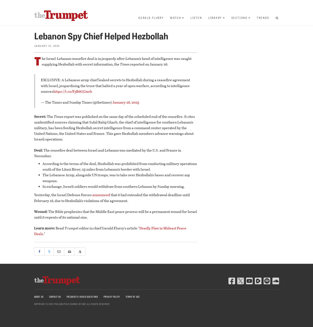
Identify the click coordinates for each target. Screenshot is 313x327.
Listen (196, 18)
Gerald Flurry (151, 18)
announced (101, 194)
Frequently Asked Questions (82, 297)
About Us (39, 297)
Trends (263, 18)
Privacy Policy (112, 297)
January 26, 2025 (125, 102)
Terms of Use (133, 297)
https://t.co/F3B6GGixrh (72, 91)
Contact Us (55, 297)
